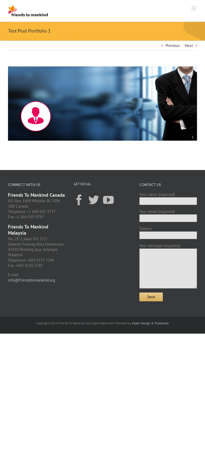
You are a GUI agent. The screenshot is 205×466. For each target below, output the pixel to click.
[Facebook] (79, 199)
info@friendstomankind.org (31, 280)
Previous (172, 45)
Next (189, 45)
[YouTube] (108, 199)
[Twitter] (93, 199)
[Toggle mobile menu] (194, 8)
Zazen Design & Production (150, 323)
